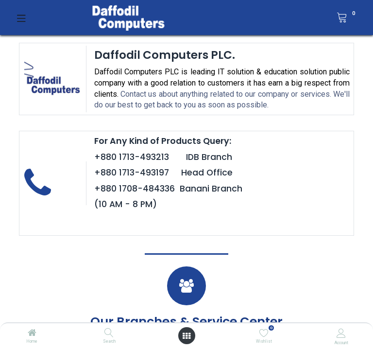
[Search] (109, 333)
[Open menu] (186, 336)
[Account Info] (341, 333)
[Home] (32, 333)
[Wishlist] (263, 333)
